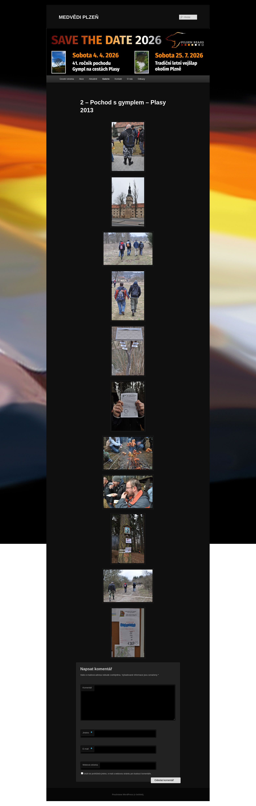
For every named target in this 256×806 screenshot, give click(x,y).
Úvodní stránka (67, 79)
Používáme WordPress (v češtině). (128, 794)
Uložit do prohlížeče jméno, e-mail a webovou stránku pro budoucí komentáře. (117, 774)
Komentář (87, 687)
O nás (130, 79)
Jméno (87, 732)
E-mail (87, 749)
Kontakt (118, 79)
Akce (81, 79)
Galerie (106, 79)
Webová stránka (90, 765)
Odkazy (141, 79)
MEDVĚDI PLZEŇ (78, 17)
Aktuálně (93, 79)
